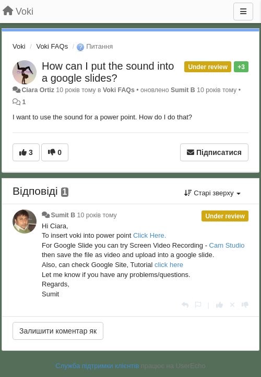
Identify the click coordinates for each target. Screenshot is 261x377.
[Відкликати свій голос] (232, 305)
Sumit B (183, 90)
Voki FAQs (52, 46)
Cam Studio (227, 245)
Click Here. (150, 235)
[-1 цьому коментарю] (245, 305)
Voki (19, 46)
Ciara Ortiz (37, 90)
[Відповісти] (185, 305)
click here (169, 265)
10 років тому (97, 215)
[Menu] (243, 11)
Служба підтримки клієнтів (97, 366)
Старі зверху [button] (212, 193)
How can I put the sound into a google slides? (108, 72)
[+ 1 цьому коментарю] (219, 305)
